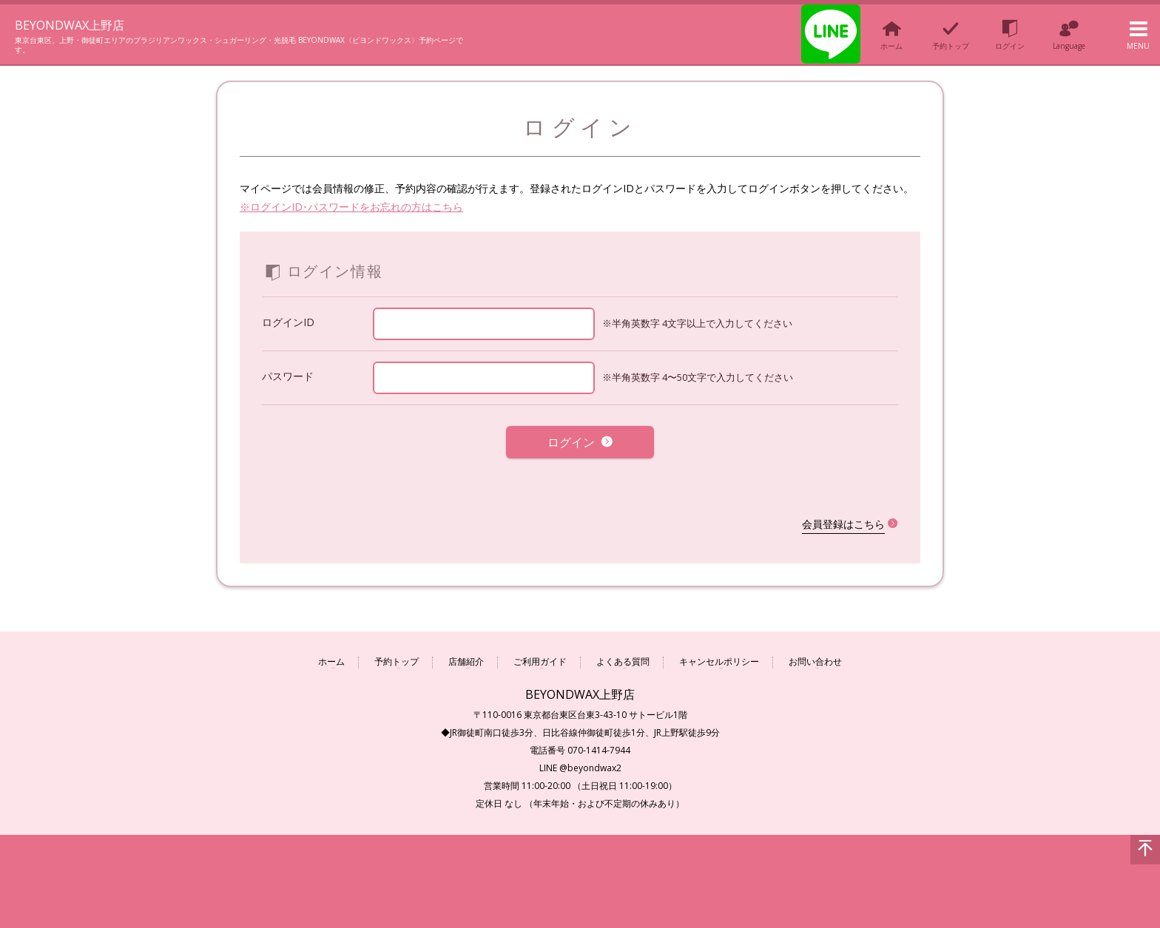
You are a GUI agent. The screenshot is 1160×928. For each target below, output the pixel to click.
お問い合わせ (815, 651)
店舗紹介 (466, 651)
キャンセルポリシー (719, 651)
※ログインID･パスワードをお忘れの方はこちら (351, 207)
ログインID (288, 322)
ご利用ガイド (540, 651)
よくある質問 (623, 651)
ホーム (331, 651)
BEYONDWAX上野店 (88, 24)
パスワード (288, 376)
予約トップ (396, 651)
